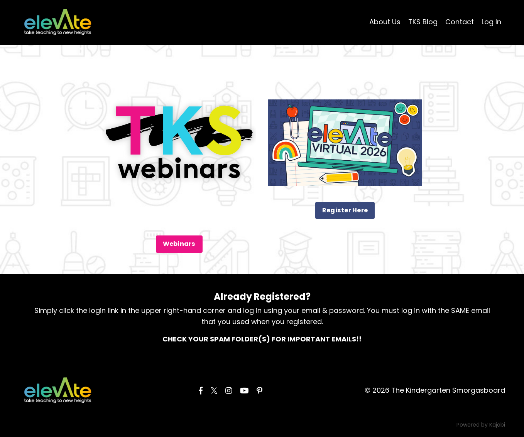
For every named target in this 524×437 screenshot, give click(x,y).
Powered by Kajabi (480, 425)
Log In (491, 22)
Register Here (345, 210)
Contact (459, 22)
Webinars (179, 243)
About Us (385, 22)
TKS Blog (423, 22)
